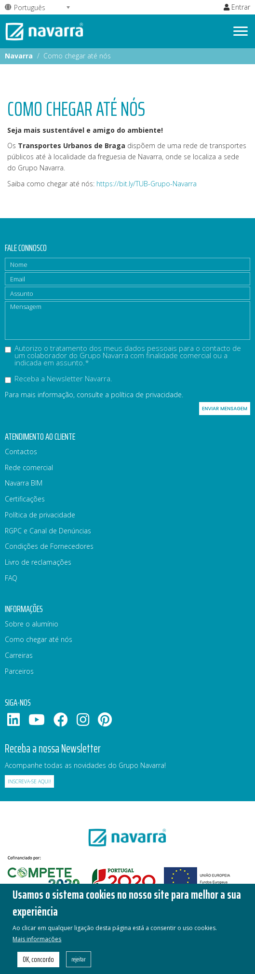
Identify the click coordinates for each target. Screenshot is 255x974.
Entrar (237, 7)
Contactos (21, 451)
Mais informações (37, 944)
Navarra (19, 55)
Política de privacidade (40, 514)
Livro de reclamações (38, 562)
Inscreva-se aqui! (29, 781)
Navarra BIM (23, 482)
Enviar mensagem (224, 408)
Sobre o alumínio (31, 623)
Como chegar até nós (38, 639)
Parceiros (19, 671)
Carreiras (19, 655)
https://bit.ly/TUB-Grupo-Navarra (146, 183)
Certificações (25, 498)
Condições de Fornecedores (49, 546)
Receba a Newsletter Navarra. (58, 379)
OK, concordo (38, 964)
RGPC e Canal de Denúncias (48, 530)
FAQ (11, 578)
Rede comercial (29, 467)
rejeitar (78, 964)
